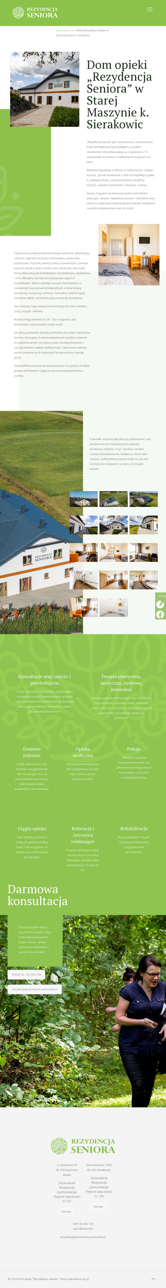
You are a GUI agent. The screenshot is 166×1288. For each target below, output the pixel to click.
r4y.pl (85, 1279)
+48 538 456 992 (83, 1229)
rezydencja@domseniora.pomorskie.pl (83, 1237)
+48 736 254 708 (83, 1224)
